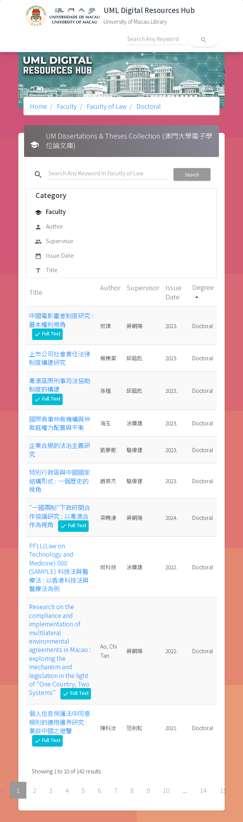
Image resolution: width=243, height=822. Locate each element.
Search (192, 174)
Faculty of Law (105, 106)
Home (38, 106)
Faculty (66, 106)
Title (46, 270)
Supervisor (54, 241)
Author (49, 227)
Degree (203, 291)
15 (223, 790)
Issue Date (54, 256)
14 (203, 790)
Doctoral (148, 106)
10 (166, 790)
